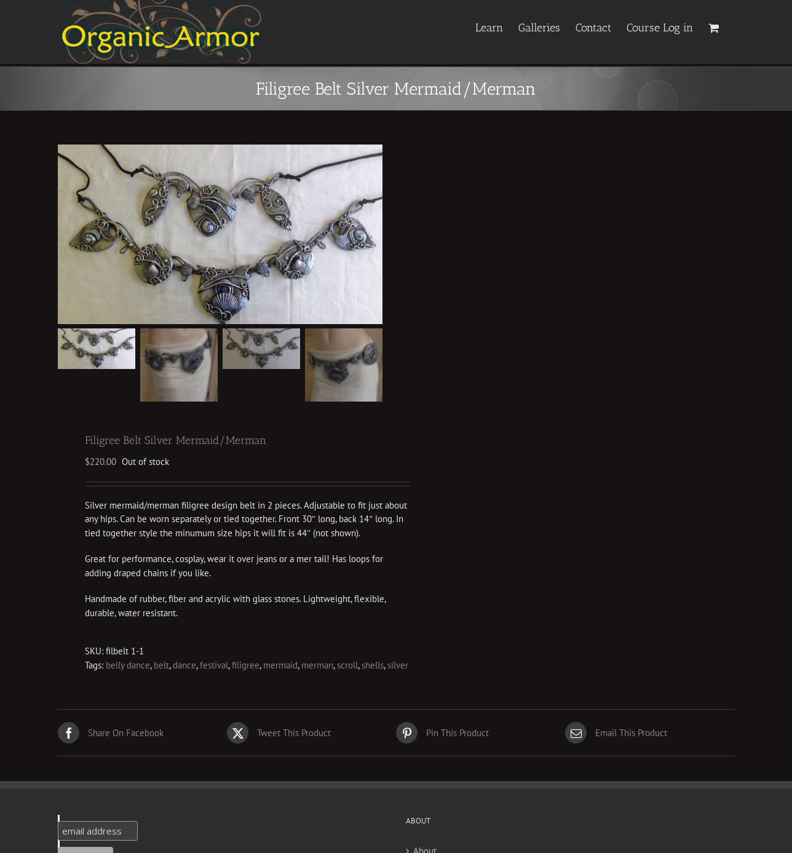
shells (373, 667)
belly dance (128, 667)
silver (397, 667)
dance (184, 667)
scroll (347, 667)
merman (317, 667)
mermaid (280, 667)
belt (161, 667)
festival (214, 667)
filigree (245, 667)
